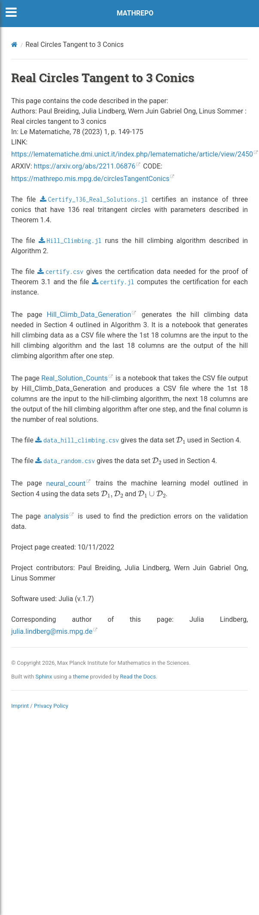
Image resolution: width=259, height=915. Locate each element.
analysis (56, 516)
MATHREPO (135, 13)
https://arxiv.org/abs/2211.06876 (85, 166)
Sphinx (44, 676)
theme (81, 676)
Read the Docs (138, 676)
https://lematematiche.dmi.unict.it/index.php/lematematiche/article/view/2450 (132, 154)
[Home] (14, 44)
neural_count (65, 483)
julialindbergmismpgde (51, 631)
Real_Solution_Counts (74, 378)
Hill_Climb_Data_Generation (89, 314)
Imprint (20, 706)
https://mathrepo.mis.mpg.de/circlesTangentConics (90, 179)
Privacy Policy (51, 706)
